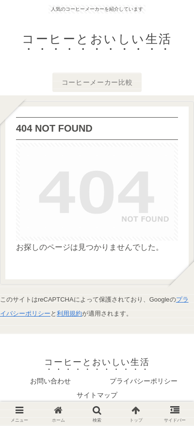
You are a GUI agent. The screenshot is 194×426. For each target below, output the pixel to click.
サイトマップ (97, 395)
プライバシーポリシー (144, 381)
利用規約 (69, 313)
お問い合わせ (50, 381)
